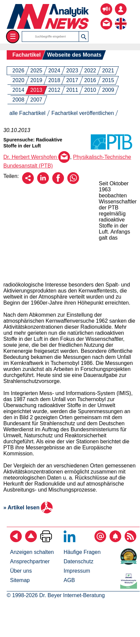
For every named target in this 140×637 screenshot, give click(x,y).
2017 (72, 80)
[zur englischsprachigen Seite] (121, 18)
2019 (36, 80)
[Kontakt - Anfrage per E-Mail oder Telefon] (106, 18)
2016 (90, 80)
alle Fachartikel (27, 113)
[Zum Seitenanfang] (31, 540)
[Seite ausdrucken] (46, 540)
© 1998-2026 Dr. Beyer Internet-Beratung (56, 595)
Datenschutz (78, 561)
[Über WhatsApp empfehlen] (73, 182)
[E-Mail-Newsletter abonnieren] (100, 540)
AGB (69, 580)
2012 (54, 90)
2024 (54, 70)
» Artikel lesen (28, 507)
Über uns (21, 571)
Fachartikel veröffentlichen (83, 113)
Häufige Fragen (82, 552)
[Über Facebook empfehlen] (58, 182)
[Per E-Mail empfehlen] (28, 182)
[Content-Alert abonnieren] (115, 540)
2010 (90, 90)
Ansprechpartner (30, 561)
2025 (36, 70)
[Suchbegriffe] (50, 36)
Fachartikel (26, 55)
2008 (18, 100)
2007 (36, 100)
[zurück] (16, 540)
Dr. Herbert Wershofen (36, 157)
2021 (108, 70)
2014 (18, 90)
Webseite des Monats (74, 55)
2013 (36, 90)
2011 (72, 90)
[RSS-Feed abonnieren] (130, 540)
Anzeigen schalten (32, 552)
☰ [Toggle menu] (13, 36)
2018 (54, 80)
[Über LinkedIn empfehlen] (43, 182)
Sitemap (20, 580)
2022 (90, 70)
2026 (18, 70)
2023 (72, 70)
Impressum (77, 571)
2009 (108, 90)
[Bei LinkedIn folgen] (69, 540)
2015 (108, 80)
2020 (18, 80)
